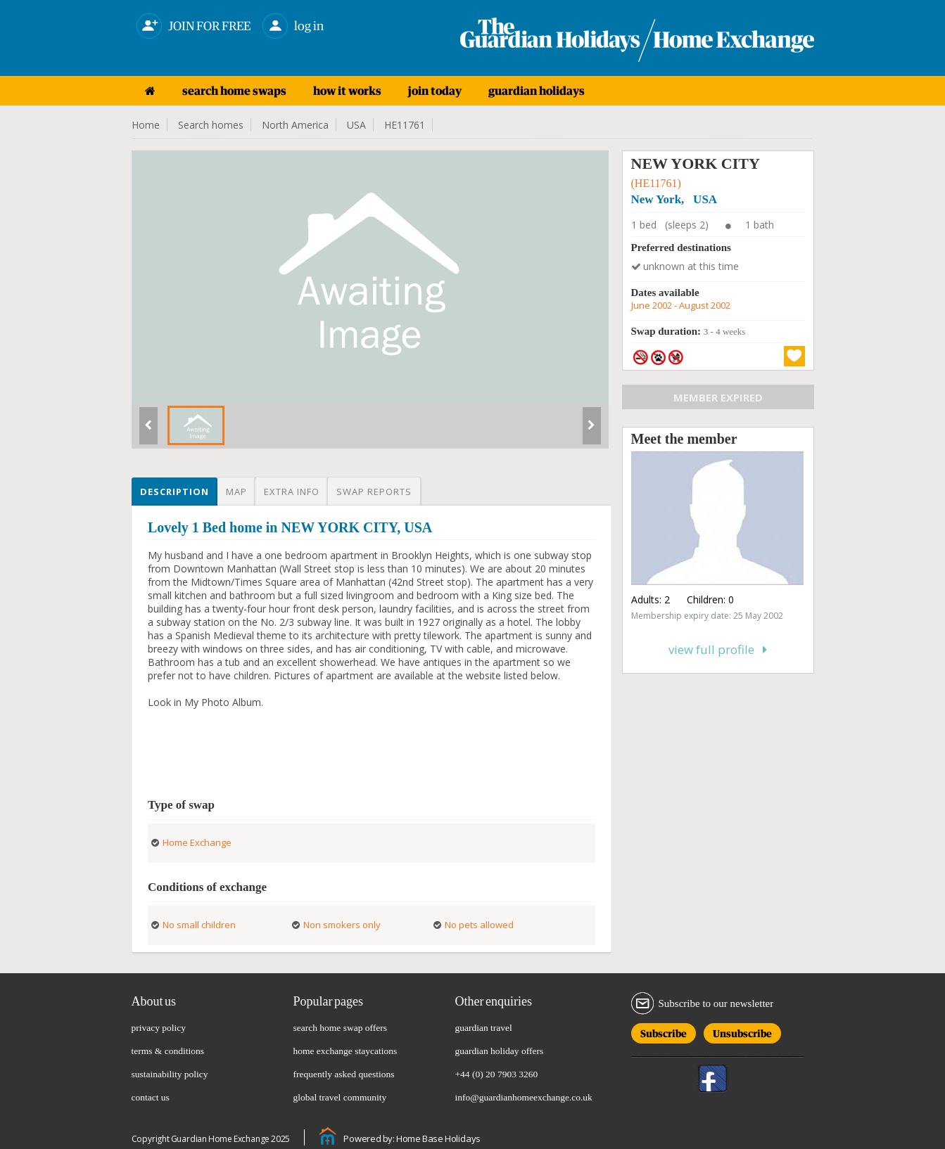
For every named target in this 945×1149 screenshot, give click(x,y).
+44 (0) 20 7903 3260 (496, 1074)
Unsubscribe (742, 1031)
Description (174, 491)
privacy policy (159, 1027)
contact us (151, 1097)
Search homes (210, 124)
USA (356, 124)
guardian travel (483, 1027)
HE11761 (404, 124)
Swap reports (374, 491)
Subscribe (663, 1031)
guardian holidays (536, 91)
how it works (347, 91)
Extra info (291, 491)
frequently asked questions (344, 1074)
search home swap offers (340, 1027)
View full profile (717, 649)
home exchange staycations (345, 1051)
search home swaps (234, 91)
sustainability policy (170, 1074)
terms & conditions (168, 1051)
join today (435, 91)
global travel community (340, 1097)
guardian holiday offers (499, 1051)
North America (295, 124)
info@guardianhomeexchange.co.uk (523, 1097)
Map (236, 491)
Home (146, 124)
